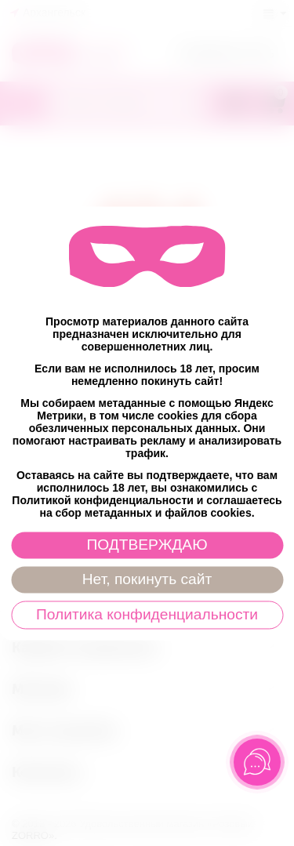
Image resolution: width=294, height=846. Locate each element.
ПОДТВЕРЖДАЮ (146, 544)
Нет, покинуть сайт (147, 579)
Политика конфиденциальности (147, 614)
